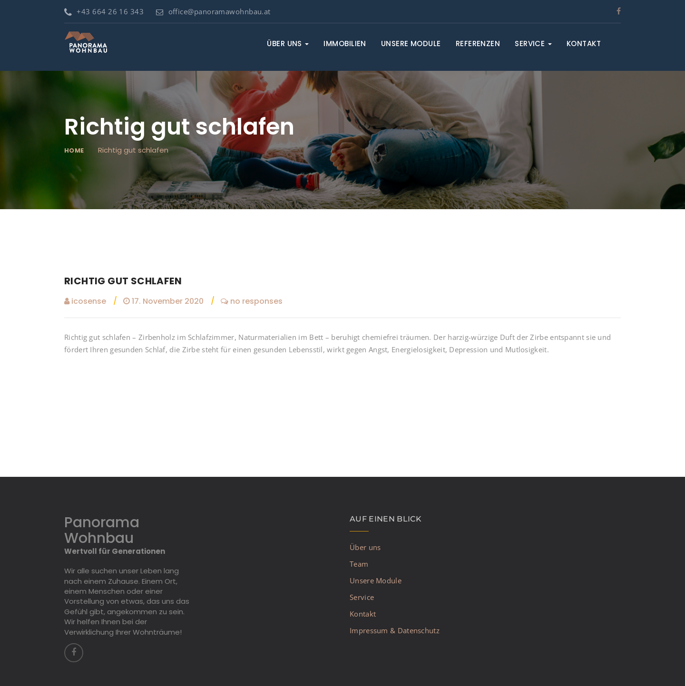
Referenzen (478, 43)
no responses (252, 301)
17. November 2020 (163, 301)
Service (533, 43)
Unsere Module (411, 43)
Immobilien (344, 43)
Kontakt (584, 43)
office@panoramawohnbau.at (213, 11)
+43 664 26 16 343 (104, 11)
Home (74, 150)
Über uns (288, 43)
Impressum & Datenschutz (395, 630)
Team (359, 564)
